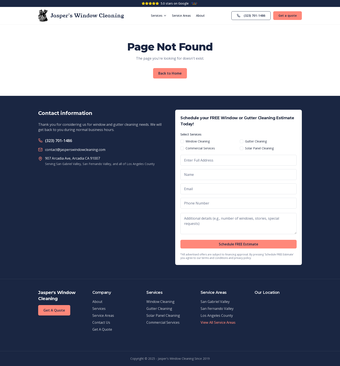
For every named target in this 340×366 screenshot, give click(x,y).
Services (159, 15)
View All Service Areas (218, 322)
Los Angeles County (217, 315)
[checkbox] (182, 141)
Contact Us (101, 322)
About (200, 15)
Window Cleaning (198, 141)
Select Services (190, 134)
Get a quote (287, 15)
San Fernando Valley (217, 308)
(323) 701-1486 (251, 15)
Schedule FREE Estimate (238, 244)
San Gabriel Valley (215, 301)
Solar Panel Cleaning (259, 148)
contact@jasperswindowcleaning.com (75, 149)
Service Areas (181, 15)
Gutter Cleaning (256, 141)
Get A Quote (54, 310)
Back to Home (170, 73)
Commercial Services (200, 148)
